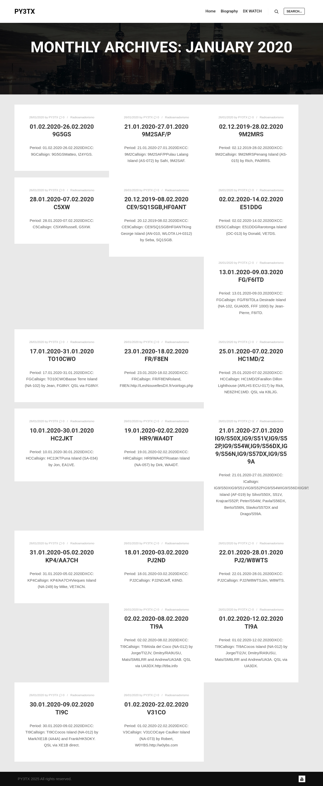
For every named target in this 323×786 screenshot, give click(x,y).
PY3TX (24, 11)
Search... (294, 11)
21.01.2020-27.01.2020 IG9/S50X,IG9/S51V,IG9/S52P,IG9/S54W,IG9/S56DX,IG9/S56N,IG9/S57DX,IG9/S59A (251, 446)
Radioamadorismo (82, 117)
